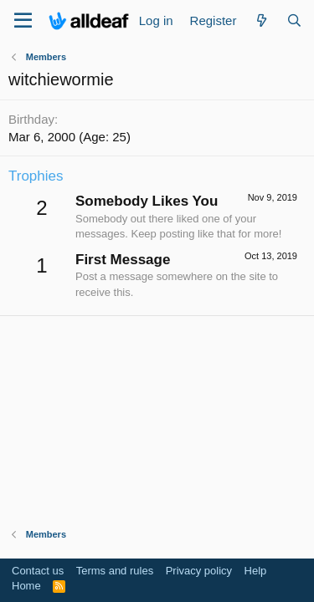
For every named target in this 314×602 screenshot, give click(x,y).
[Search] (294, 20)
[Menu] (23, 21)
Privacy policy (199, 570)
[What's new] (261, 20)
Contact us (38, 570)
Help (256, 570)
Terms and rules (114, 570)
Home (26, 585)
